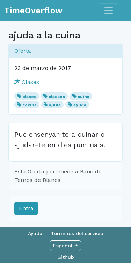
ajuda (55, 104)
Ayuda (35, 233)
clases (29, 96)
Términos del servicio (77, 233)
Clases (26, 82)
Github (65, 257)
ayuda (79, 104)
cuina (83, 96)
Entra (26, 208)
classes (57, 96)
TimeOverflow (33, 10)
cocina (29, 104)
